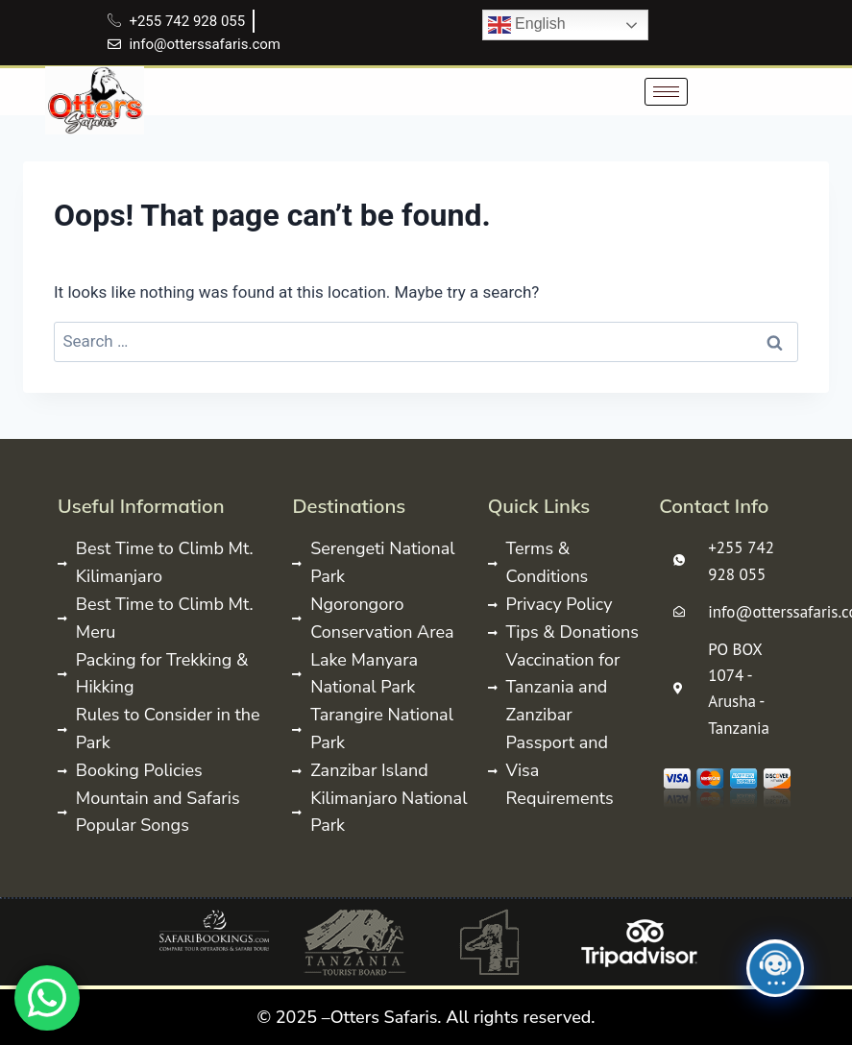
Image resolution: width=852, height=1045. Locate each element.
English (527, 24)
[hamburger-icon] (666, 92)
